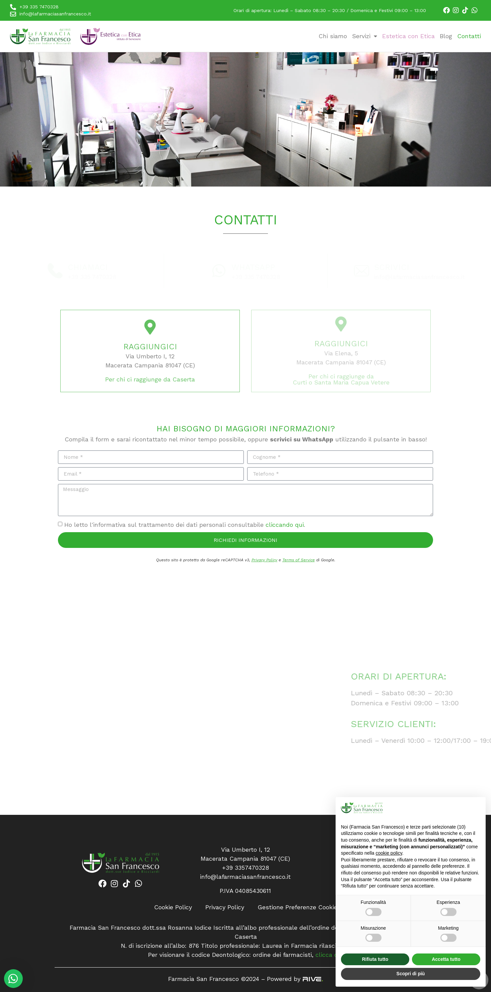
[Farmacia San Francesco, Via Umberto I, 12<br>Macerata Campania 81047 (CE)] (122, 711)
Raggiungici (150, 346)
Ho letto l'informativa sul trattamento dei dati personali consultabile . (184, 524)
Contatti (469, 36)
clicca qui (329, 954)
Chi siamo (333, 36)
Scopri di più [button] (411, 973)
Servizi (364, 36)
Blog (446, 36)
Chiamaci (88, 267)
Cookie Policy (173, 907)
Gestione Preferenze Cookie (297, 907)
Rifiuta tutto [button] (375, 959)
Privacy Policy (264, 560)
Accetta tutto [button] (446, 959)
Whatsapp (253, 267)
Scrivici (391, 267)
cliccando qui (285, 524)
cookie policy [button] (389, 853)
